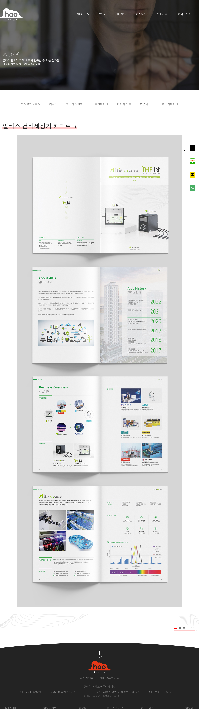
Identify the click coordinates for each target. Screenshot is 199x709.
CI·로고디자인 (100, 104)
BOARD (121, 14)
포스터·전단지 (74, 104)
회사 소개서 (184, 14)
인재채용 (162, 14)
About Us (83, 14)
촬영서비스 (146, 104)
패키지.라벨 (124, 104)
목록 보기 (186, 628)
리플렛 (53, 104)
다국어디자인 (170, 104)
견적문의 (141, 14)
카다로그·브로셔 (30, 104)
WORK (102, 14)
